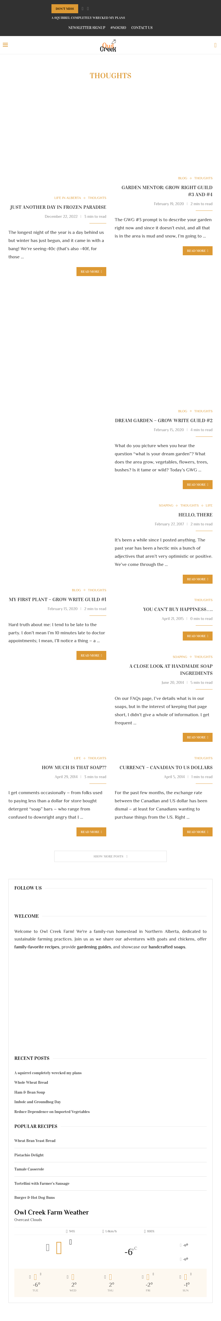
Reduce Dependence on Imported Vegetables (52, 1112)
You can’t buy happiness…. (178, 610)
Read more (91, 272)
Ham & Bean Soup (29, 1093)
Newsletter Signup (86, 28)
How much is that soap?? (74, 768)
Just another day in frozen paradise (58, 207)
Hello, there (196, 515)
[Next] (88, 8)
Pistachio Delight (29, 1156)
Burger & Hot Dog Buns (34, 1198)
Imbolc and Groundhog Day (37, 1103)
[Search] (215, 45)
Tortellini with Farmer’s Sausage (41, 1184)
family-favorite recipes (36, 947)
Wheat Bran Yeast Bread (34, 1141)
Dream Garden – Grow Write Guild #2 (164, 421)
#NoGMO (118, 28)
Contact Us (142, 28)
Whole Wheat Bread (31, 1083)
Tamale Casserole (29, 1170)
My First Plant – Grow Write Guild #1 (57, 600)
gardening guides (94, 947)
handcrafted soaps (167, 947)
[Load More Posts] (110, 857)
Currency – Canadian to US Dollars (166, 768)
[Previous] (82, 8)
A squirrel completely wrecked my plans (88, 18)
